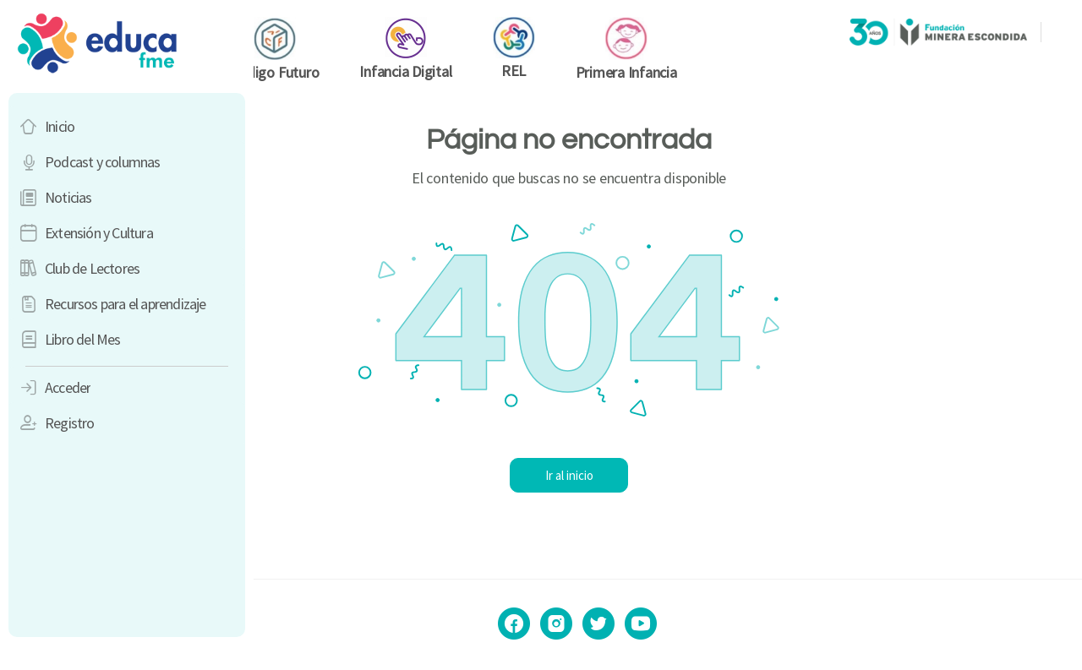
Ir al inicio (668, 475)
